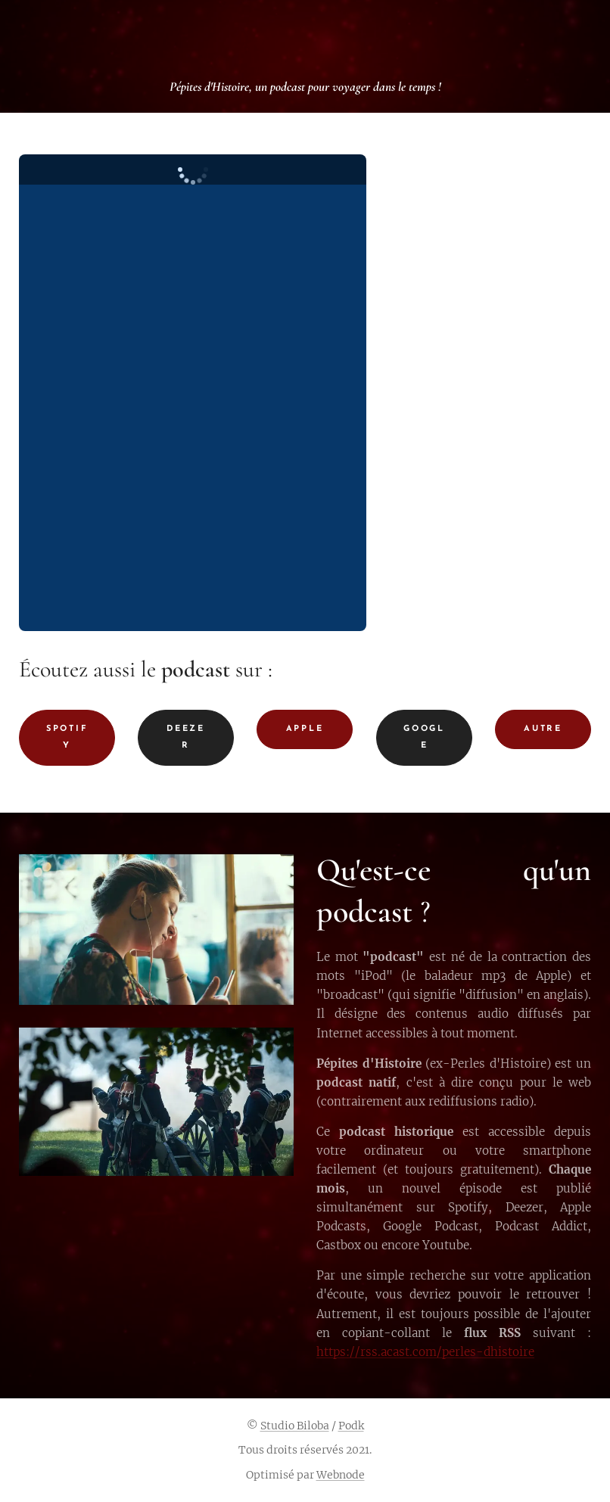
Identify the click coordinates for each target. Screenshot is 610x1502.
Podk (351, 1425)
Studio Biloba (294, 1425)
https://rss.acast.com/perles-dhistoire (425, 1351)
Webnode (340, 1475)
